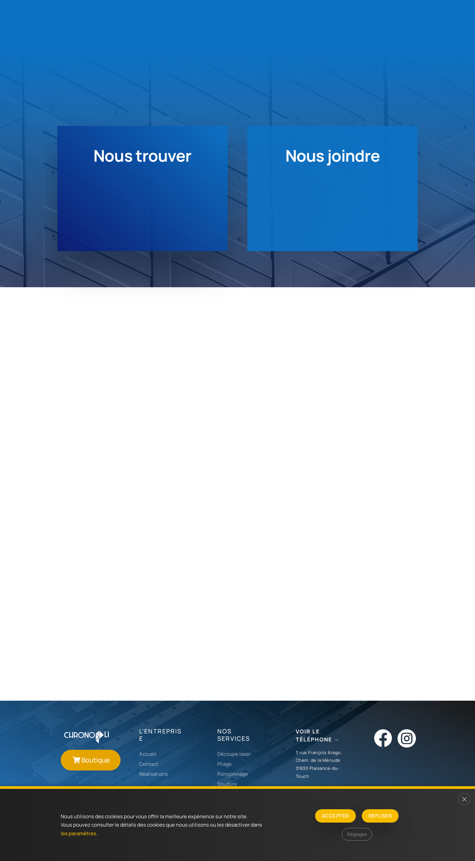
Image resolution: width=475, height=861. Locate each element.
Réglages (357, 834)
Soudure (227, 784)
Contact (148, 763)
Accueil (148, 753)
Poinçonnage (232, 774)
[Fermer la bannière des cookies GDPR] (464, 799)
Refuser (380, 815)
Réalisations (153, 774)
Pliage (224, 763)
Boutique (95, 759)
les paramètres (78, 833)
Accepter (335, 815)
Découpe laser (234, 753)
